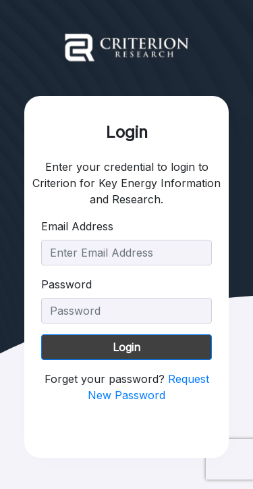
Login (126, 347)
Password (66, 284)
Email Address (77, 226)
